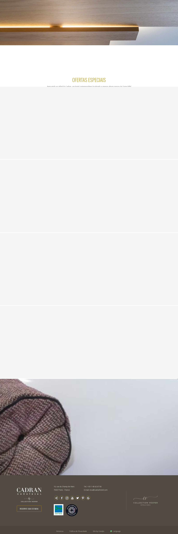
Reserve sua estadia (29, 508)
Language (117, 531)
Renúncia (59, 531)
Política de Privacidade (78, 531)
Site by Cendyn (98, 531)
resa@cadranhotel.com (98, 490)
